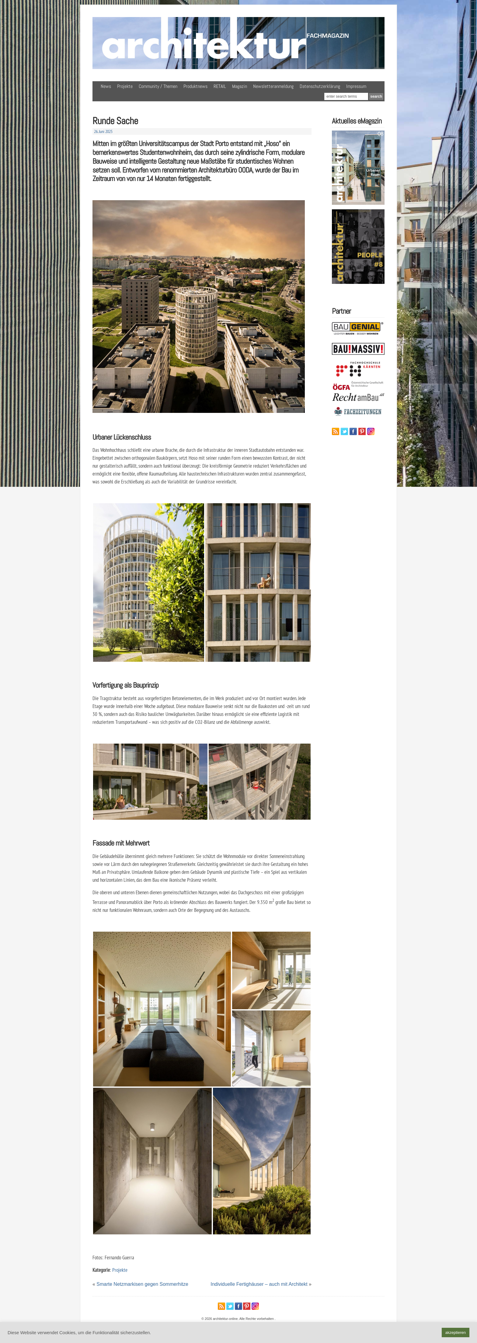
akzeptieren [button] (455, 1332)
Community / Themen (158, 86)
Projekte (125, 86)
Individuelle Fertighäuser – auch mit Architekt (259, 1284)
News (106, 86)
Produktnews (195, 86)
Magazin (239, 86)
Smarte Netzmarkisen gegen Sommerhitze (142, 1284)
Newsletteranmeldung (273, 86)
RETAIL (220, 86)
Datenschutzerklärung (320, 86)
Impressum (356, 86)
